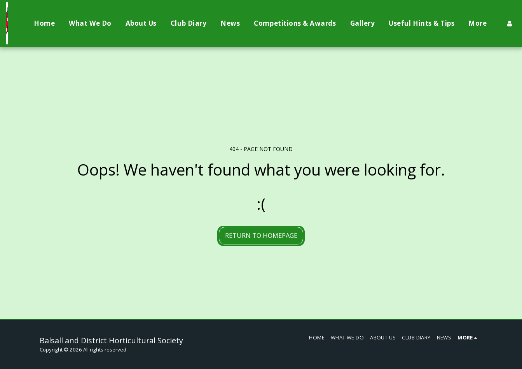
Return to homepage (261, 235)
